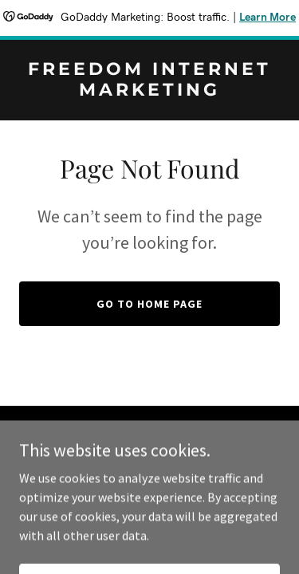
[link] (149, 91)
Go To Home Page (149, 304)
